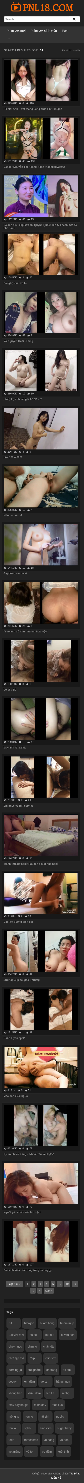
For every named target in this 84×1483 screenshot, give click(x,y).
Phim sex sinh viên (44, 30)
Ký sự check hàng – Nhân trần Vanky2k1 (29, 1154)
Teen (65, 30)
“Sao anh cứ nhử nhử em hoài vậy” (26, 631)
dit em (67, 1370)
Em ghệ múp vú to (15, 283)
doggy (12, 1381)
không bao (15, 1393)
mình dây (40, 1405)
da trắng (51, 1370)
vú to (29, 1451)
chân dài (48, 1346)
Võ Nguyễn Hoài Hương (18, 341)
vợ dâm (47, 1451)
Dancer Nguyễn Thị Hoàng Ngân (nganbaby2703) (34, 166)
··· (8, 39)
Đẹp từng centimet (15, 573)
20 (75, 1284)
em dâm (29, 1381)
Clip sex (50, 1358)
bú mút (49, 1335)
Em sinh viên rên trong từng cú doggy (28, 1270)
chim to (32, 1346)
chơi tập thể (16, 1358)
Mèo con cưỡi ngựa (16, 1096)
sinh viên (45, 1428)
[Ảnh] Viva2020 (13, 457)
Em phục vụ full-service (18, 805)
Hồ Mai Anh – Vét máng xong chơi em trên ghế (33, 109)
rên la (12, 1428)
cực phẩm (34, 1370)
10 (67, 1284)
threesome (31, 1440)
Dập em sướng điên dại (18, 921)
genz (43, 1381)
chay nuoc (15, 1346)
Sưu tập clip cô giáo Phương (22, 980)
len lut (50, 1393)
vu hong (49, 1440)
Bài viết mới (16, 1335)
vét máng (15, 1451)
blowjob (29, 1323)
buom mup (67, 1323)
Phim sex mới (16, 30)
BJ (10, 1323)
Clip (32, 1358)
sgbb (27, 1428)
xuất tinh (63, 1451)
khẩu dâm (34, 1393)
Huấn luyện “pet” (14, 1038)
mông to (14, 1416)
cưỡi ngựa (15, 1370)
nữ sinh (45, 1416)
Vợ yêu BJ (10, 689)
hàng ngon (63, 1381)
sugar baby (64, 1428)
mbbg (65, 1393)
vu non (64, 1440)
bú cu (33, 1335)
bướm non (68, 1335)
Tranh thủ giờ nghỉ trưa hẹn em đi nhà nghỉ (31, 863)
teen (11, 1440)
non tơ (29, 1416)
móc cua (57, 1405)
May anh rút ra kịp (15, 747)
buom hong (47, 1323)
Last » (48, 1290)
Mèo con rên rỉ (13, 515)
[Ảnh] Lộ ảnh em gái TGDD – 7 (23, 399)
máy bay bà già (18, 1405)
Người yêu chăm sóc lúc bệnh (22, 1212)
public (60, 1416)
